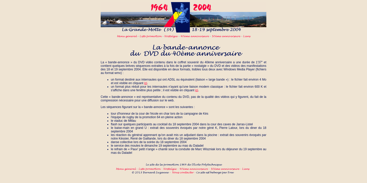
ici (145, 83)
